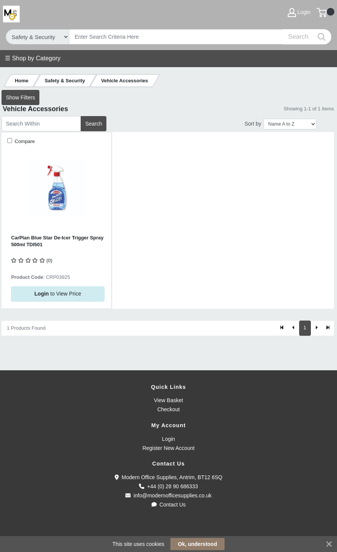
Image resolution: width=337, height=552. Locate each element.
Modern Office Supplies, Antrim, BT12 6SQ (168, 477)
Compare (24, 141)
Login (168, 439)
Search (93, 124)
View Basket (168, 400)
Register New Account (168, 448)
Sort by (253, 124)
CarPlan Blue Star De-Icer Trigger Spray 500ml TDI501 (57, 241)
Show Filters (20, 97)
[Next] (316, 328)
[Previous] (293, 328)
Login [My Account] (299, 12)
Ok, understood (197, 544)
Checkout (168, 409)
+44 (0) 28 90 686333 (168, 486)
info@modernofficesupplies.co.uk (168, 495)
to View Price (57, 294)
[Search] (176, 36)
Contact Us (168, 505)
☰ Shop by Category (33, 58)
